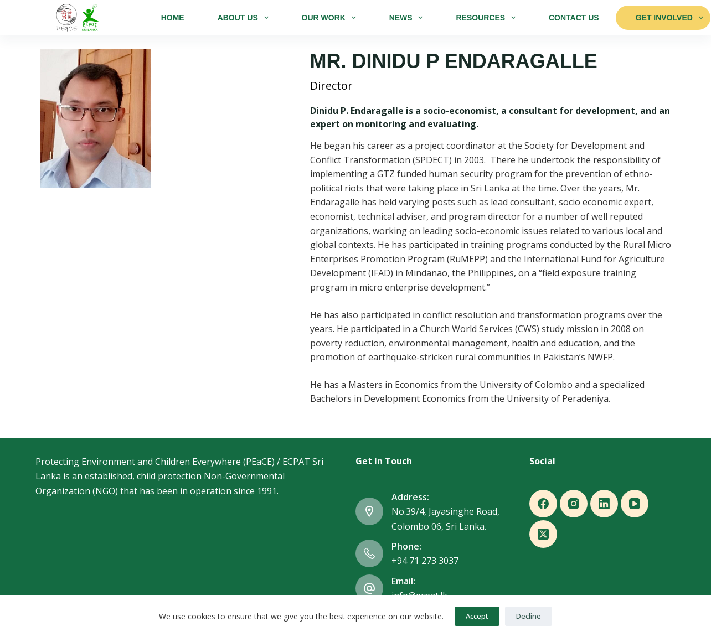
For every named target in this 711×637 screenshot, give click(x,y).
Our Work (331, 17)
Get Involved (669, 17)
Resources (487, 17)
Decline (528, 616)
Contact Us (574, 17)
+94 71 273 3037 (424, 561)
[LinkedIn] (604, 503)
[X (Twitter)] (543, 534)
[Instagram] (574, 503)
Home (172, 17)
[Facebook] (543, 503)
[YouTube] (634, 503)
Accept (477, 616)
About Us (245, 17)
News (408, 17)
